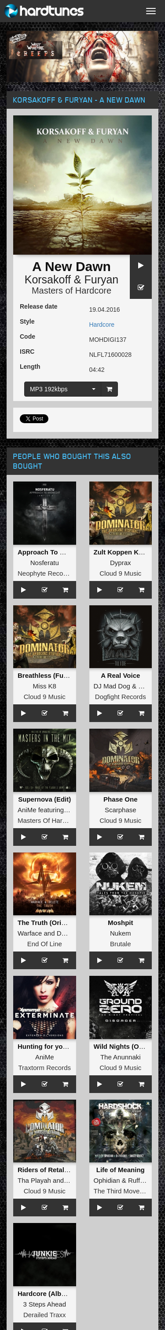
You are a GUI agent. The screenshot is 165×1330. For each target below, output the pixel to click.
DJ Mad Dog (112, 686)
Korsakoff (48, 279)
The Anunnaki (120, 1057)
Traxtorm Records (44, 1067)
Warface (30, 933)
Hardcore (102, 324)
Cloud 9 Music (120, 573)
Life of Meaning (120, 1169)
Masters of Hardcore (71, 290)
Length (30, 366)
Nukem (120, 933)
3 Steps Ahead (44, 1304)
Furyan (101, 279)
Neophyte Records (45, 573)
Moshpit (120, 922)
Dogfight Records (120, 696)
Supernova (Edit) (44, 799)
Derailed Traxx (44, 1315)
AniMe (27, 810)
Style (27, 321)
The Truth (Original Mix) (55, 922)
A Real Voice (120, 675)
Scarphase (120, 810)
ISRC (27, 351)
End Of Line (44, 944)
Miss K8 (44, 686)
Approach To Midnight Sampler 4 (69, 552)
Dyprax (120, 562)
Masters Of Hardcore (48, 820)
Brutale (120, 944)
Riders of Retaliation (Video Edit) (69, 1169)
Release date (39, 306)
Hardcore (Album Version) (58, 1293)
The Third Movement (124, 1191)
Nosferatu (44, 562)
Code (27, 336)
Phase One (120, 799)
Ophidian (107, 1180)
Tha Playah (34, 1180)
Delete (66, 933)
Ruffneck (141, 1180)
